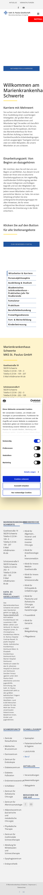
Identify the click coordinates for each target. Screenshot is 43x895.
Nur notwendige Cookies (21, 492)
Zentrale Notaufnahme (11, 739)
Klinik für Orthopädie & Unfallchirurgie (31, 588)
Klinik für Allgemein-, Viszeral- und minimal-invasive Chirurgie (30, 538)
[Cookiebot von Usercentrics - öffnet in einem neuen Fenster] (30, 400)
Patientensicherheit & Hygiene (32, 744)
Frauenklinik (30, 615)
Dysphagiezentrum (12, 858)
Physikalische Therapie (10, 827)
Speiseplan (29, 738)
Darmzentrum (11, 754)
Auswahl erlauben (21, 486)
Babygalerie (30, 785)
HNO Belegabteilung (31, 630)
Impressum (32, 885)
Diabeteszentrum (12, 767)
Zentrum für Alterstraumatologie (12, 803)
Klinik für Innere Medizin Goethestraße (31, 566)
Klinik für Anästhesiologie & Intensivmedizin (31, 554)
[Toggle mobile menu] (38, 14)
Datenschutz (22, 887)
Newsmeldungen (32, 780)
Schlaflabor (10, 786)
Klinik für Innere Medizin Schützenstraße (31, 577)
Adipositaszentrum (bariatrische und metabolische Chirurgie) (12, 815)
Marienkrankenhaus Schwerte (17, 885)
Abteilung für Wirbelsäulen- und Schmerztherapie (12, 849)
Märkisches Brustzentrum (11, 747)
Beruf (27, 756)
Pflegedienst (30, 636)
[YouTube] (31, 804)
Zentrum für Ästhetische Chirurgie (10, 794)
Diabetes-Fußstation (9, 774)
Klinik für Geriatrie (28, 622)
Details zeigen (30, 472)
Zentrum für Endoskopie (10, 760)
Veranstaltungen (32, 775)
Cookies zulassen (21, 479)
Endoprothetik (11, 864)
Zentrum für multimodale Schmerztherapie (12, 837)
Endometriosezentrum (12, 780)
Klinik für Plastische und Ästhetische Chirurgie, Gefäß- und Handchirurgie (31, 603)
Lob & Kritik (30, 751)
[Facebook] (25, 804)
